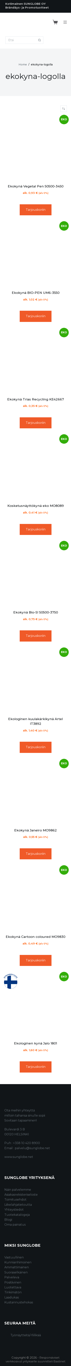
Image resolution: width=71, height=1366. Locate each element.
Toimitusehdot (15, 1199)
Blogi (8, 1219)
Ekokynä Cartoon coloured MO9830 (35, 937)
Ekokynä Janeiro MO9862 (35, 830)
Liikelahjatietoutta (18, 1204)
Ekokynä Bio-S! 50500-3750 (35, 612)
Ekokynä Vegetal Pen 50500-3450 (35, 186)
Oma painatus (15, 1224)
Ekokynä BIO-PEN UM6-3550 (35, 293)
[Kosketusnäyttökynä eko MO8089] (35, 467)
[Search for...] (20, 40)
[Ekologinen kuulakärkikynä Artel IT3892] (35, 680)
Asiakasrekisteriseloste (21, 1194)
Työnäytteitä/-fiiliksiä (25, 1335)
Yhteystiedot (14, 1209)
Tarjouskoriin (35, 210)
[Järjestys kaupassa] (63, 108)
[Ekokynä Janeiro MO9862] (35, 792)
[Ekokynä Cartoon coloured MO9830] (35, 898)
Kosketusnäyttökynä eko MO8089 (35, 506)
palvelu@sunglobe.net (32, 1148)
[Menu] (65, 22)
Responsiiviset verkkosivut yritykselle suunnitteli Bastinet (35, 1359)
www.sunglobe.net (18, 1157)
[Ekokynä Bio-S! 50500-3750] (35, 574)
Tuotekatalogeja (17, 1215)
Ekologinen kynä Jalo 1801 (35, 1043)
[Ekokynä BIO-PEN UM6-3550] (35, 254)
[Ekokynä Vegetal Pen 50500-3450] (35, 148)
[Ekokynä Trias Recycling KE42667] (35, 361)
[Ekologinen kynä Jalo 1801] (35, 1005)
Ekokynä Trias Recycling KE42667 (35, 399)
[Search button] (39, 40)
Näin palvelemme (17, 1189)
